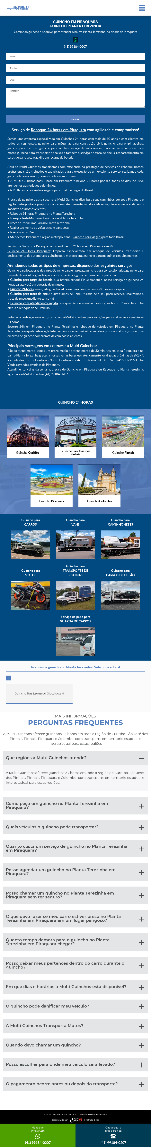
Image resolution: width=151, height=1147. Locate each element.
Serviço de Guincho (20, 246)
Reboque (42, 246)
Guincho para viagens (87, 237)
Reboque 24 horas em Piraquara (58, 129)
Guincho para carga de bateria (31, 279)
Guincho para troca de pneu (29, 294)
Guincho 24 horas (22, 289)
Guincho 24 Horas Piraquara (28, 251)
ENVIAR (75, 119)
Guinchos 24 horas (74, 138)
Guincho (73, 1114)
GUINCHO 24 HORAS (75, 402)
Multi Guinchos (30, 167)
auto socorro (44, 199)
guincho (27, 199)
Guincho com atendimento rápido (34, 303)
